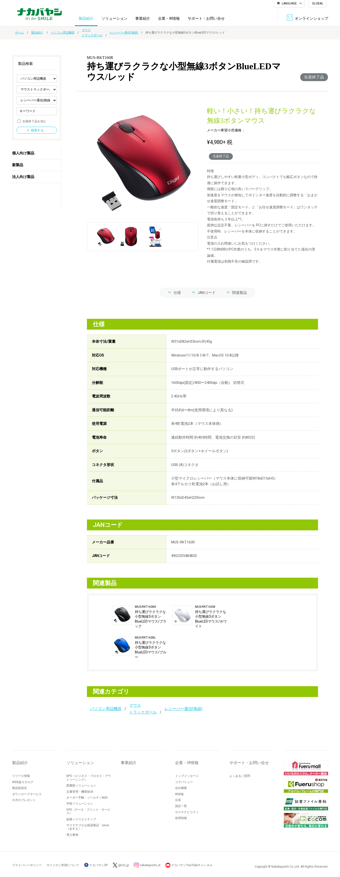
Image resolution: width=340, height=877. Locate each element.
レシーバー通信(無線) (124, 32)
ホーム (19, 32)
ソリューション (114, 18)
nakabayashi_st (150, 865)
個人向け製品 (23, 153)
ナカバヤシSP (96, 865)
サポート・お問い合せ (206, 18)
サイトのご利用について (63, 865)
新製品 (17, 165)
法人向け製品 (23, 177)
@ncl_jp (124, 865)
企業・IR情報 (169, 18)
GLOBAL (317, 3)
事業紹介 (142, 18)
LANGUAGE (289, 3)
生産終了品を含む (34, 121)
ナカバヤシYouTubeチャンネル (192, 865)
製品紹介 (86, 18)
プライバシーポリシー (27, 865)
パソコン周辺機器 (63, 32)
